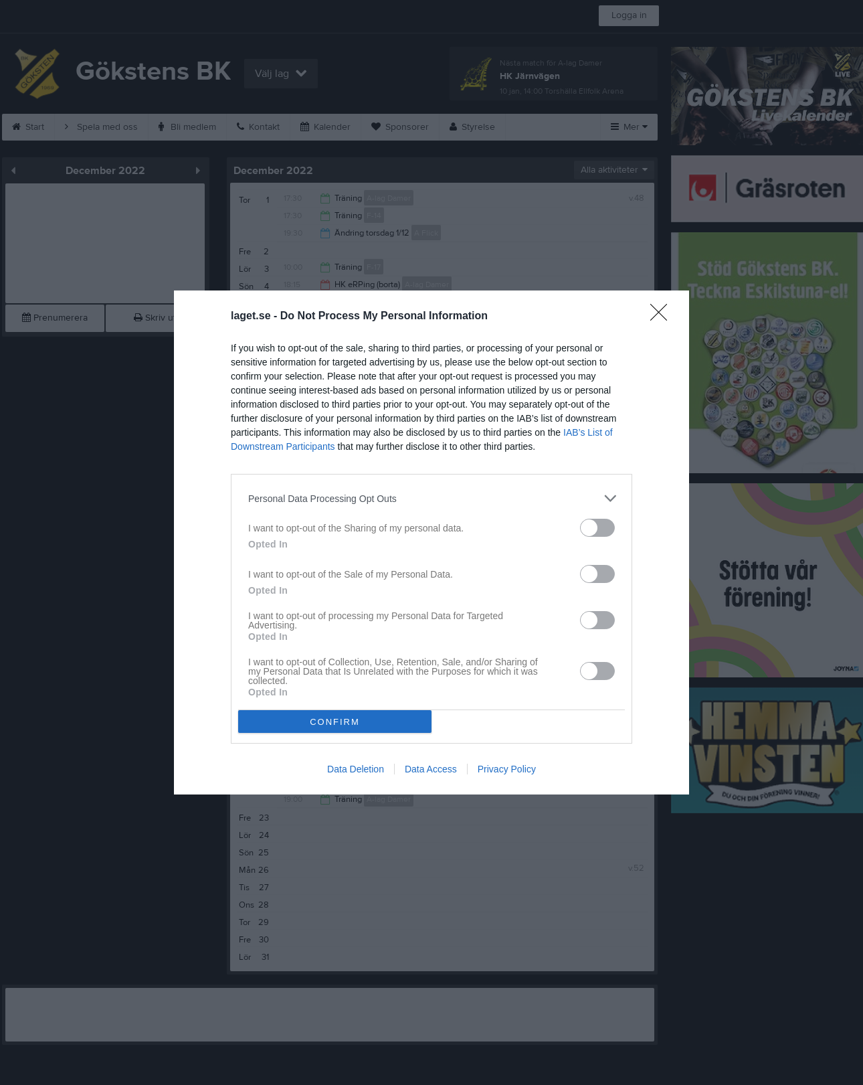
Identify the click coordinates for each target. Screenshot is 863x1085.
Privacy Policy (507, 769)
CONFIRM (335, 722)
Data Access (431, 769)
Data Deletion (355, 769)
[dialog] (431, 542)
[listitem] (431, 498)
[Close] (663, 316)
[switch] (597, 528)
